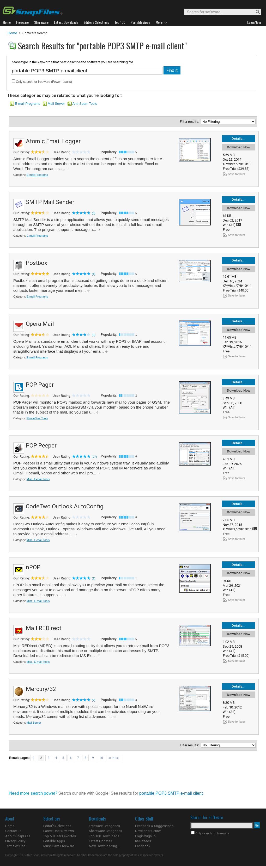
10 (101, 758)
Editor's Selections (57, 826)
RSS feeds (143, 841)
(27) (94, 456)
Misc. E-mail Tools (38, 479)
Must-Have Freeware (58, 846)
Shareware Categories (105, 831)
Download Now (238, 147)
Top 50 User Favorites (59, 836)
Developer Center (148, 831)
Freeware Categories (104, 826)
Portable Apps (54, 841)
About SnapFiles (17, 836)
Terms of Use (15, 846)
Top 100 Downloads (104, 836)
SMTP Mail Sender (50, 202)
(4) (93, 274)
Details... (238, 139)
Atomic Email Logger (53, 141)
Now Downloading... (104, 846)
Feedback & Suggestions (154, 826)
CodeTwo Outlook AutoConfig (65, 506)
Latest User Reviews (58, 831)
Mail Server (56, 104)
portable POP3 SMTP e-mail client (171, 793)
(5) (93, 334)
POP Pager (40, 384)
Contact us (13, 831)
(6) (93, 213)
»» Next (113, 758)
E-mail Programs (27, 104)
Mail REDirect (43, 628)
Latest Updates (100, 841)
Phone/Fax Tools (37, 418)
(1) (93, 578)
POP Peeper (41, 445)
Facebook (142, 846)
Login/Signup (145, 836)
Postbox (36, 263)
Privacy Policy (15, 841)
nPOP (33, 567)
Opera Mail (40, 324)
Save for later (236, 174)
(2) (93, 700)
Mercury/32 (41, 689)
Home (12, 33)
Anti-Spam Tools (84, 104)
